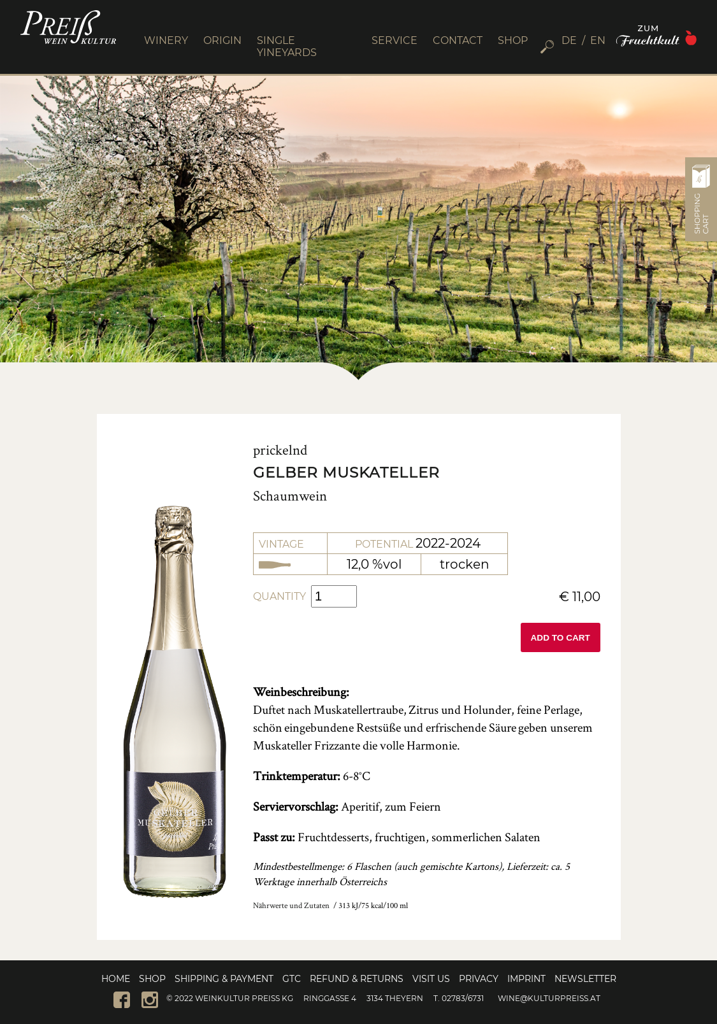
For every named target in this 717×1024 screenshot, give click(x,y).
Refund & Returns (356, 979)
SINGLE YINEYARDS (287, 46)
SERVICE (394, 40)
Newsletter (585, 979)
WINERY (166, 40)
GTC (291, 979)
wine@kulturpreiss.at (549, 998)
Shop (152, 979)
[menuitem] (573, 40)
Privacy (478, 979)
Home (115, 979)
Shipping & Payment (224, 979)
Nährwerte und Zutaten (291, 905)
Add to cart (560, 638)
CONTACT (457, 40)
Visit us (431, 979)
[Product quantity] (334, 596)
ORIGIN (222, 40)
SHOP (513, 40)
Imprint (526, 979)
